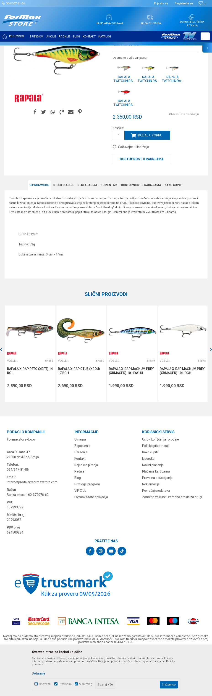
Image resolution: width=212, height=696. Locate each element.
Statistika (65, 684)
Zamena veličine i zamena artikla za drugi (172, 542)
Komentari (109, 230)
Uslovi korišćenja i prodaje (160, 485)
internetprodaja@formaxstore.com (32, 527)
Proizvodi (30, 48)
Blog (77, 523)
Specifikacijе (63, 230)
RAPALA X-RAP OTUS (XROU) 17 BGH (79, 416)
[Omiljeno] (202, 4)
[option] (56, 103)
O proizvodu (39, 230)
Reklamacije (151, 529)
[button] (205, 36)
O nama (80, 485)
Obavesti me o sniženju (184, 159)
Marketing (85, 684)
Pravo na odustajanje (157, 523)
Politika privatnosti (155, 491)
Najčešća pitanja (86, 510)
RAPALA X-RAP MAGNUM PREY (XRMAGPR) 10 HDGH (182, 416)
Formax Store (13, 48)
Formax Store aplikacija (91, 542)
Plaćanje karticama (156, 517)
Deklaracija (87, 230)
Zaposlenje (82, 491)
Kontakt (80, 504)
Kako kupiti (174, 230)
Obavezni (45, 684)
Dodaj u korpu (150, 181)
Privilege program (87, 529)
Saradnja (80, 497)
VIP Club (80, 536)
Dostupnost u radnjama (141, 204)
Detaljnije (38, 673)
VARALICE (46, 48)
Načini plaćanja (153, 510)
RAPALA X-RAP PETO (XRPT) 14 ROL (30, 416)
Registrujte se (184, 3)
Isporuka (148, 504)
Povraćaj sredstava (156, 536)
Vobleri (60, 48)
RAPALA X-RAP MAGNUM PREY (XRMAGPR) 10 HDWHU (131, 416)
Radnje (79, 517)
